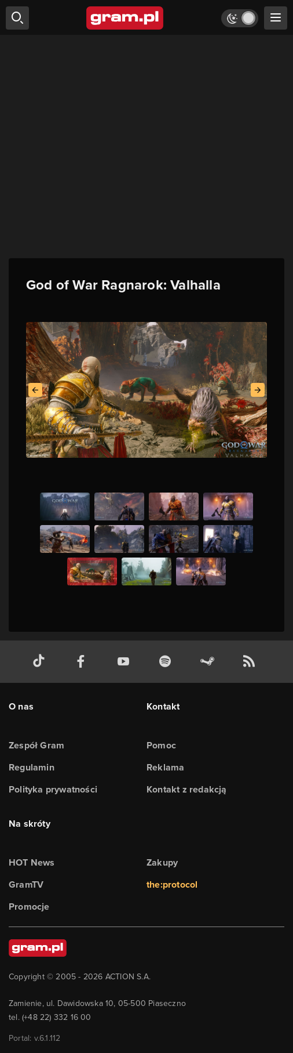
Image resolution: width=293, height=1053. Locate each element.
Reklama (165, 767)
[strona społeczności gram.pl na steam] (209, 662)
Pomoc (161, 745)
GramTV (26, 884)
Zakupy (162, 862)
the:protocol (171, 884)
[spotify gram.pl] (167, 662)
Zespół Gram (36, 745)
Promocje (29, 906)
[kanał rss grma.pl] (251, 662)
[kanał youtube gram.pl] (125, 662)
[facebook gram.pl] (83, 662)
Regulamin (31, 767)
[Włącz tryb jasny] (239, 18)
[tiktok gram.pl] (41, 662)
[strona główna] (125, 18)
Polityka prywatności (53, 789)
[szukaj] (17, 18)
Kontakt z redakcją (186, 789)
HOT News (32, 862)
